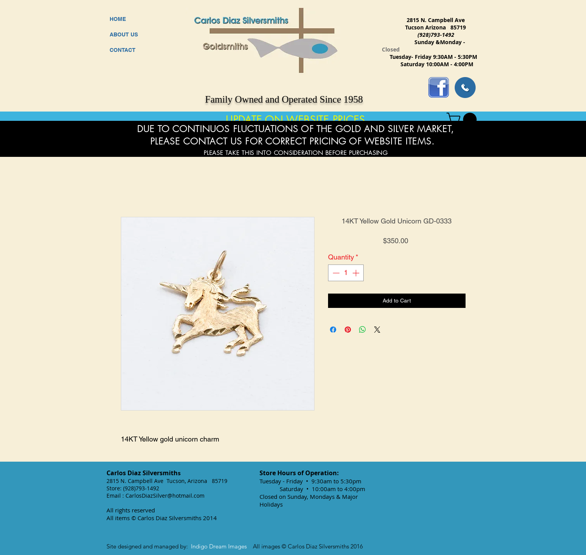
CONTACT (123, 50)
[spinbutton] (346, 273)
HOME (118, 19)
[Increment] (357, 273)
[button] (463, 119)
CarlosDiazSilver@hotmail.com (164, 495)
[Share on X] (377, 329)
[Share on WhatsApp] (362, 329)
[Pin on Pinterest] (347, 329)
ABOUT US (124, 34)
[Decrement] (335, 273)
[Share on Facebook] (333, 329)
